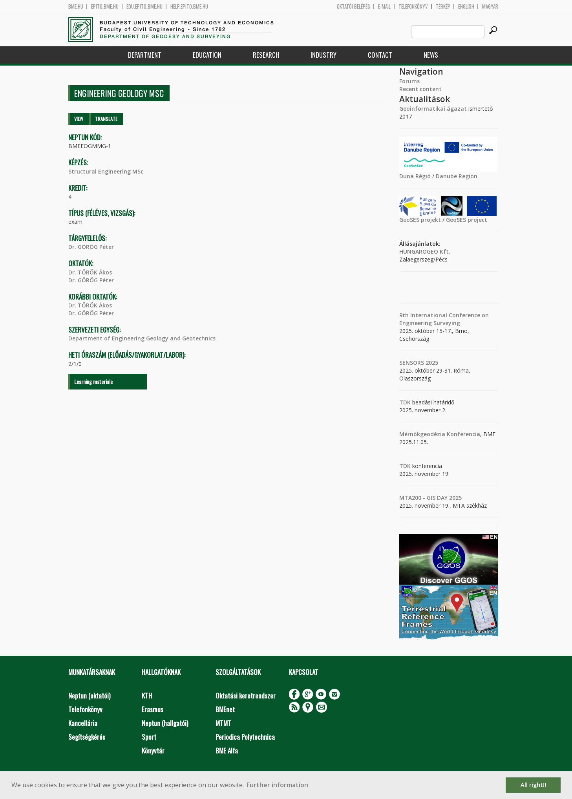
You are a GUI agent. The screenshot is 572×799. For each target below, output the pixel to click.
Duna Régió (415, 176)
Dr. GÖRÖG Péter (91, 246)
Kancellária (82, 723)
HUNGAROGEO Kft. (424, 251)
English (466, 6)
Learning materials (93, 381)
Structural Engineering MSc (105, 171)
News (431, 55)
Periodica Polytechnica (245, 737)
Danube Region (456, 176)
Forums (409, 81)
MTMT (223, 723)
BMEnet (225, 709)
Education (207, 55)
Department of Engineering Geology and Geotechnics (142, 338)
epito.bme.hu (105, 6)
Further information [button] (277, 785)
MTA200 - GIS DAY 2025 (430, 497)
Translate (106, 118)
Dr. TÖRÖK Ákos (90, 272)
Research (266, 55)
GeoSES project (466, 219)
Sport (149, 737)
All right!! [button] (533, 784)
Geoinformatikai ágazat (433, 108)
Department (144, 55)
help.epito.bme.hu (189, 6)
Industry (323, 55)
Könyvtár (153, 750)
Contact (380, 55)
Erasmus (152, 709)
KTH (147, 695)
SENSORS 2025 (418, 362)
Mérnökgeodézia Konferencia (439, 434)
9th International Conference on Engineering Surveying (444, 319)
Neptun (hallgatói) (165, 723)
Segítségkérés (86, 737)
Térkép (443, 6)
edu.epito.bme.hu (144, 6)
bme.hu (75, 6)
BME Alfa (227, 750)
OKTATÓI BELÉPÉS (353, 6)
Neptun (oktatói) (89, 695)
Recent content (420, 89)
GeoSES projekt (420, 219)
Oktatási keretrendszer (246, 695)
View (78, 118)
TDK (405, 402)
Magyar (490, 6)
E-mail (384, 6)
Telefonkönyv (413, 6)
